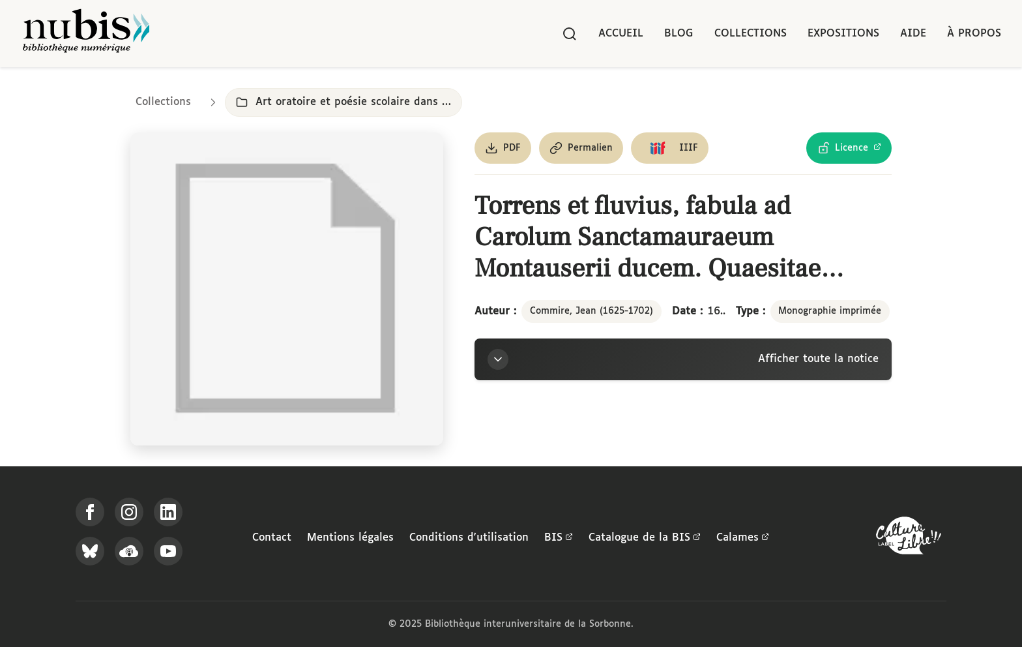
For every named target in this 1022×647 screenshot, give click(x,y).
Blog (679, 33)
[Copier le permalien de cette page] (581, 148)
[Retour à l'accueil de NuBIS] (86, 33)
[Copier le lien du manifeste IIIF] (669, 148)
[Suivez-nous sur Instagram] (129, 512)
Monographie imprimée (829, 311)
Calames (742, 538)
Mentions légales (350, 537)
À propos (974, 33)
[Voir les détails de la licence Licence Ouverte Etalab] (849, 148)
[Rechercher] (569, 34)
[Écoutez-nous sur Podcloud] (129, 551)
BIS (558, 538)
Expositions (843, 33)
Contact (271, 537)
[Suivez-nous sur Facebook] (90, 512)
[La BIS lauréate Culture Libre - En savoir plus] (908, 538)
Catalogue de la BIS (645, 538)
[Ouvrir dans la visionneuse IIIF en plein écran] (286, 288)
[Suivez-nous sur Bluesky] (90, 551)
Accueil (620, 33)
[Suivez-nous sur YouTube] (168, 551)
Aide (913, 33)
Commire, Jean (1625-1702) (591, 311)
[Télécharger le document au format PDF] (502, 148)
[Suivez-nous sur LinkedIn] (168, 512)
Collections (750, 33)
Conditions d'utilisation (469, 537)
